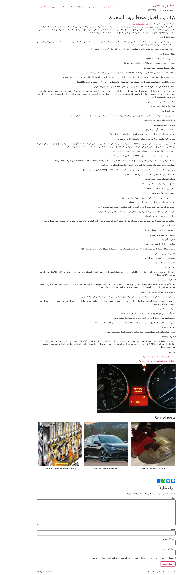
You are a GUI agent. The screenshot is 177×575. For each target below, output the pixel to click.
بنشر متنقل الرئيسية (91, 7)
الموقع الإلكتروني (151, 549)
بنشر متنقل (146, 5)
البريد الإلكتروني (151, 539)
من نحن (34, 7)
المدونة (44, 7)
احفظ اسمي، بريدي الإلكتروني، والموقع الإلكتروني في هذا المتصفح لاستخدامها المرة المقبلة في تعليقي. (115, 558)
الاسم (155, 529)
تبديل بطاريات (73, 7)
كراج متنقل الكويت (122, 24)
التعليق (154, 498)
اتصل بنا (24, 7)
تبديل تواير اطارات (57, 7)
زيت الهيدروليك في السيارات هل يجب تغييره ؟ (139, 361)
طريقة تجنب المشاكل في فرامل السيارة (141, 356)
